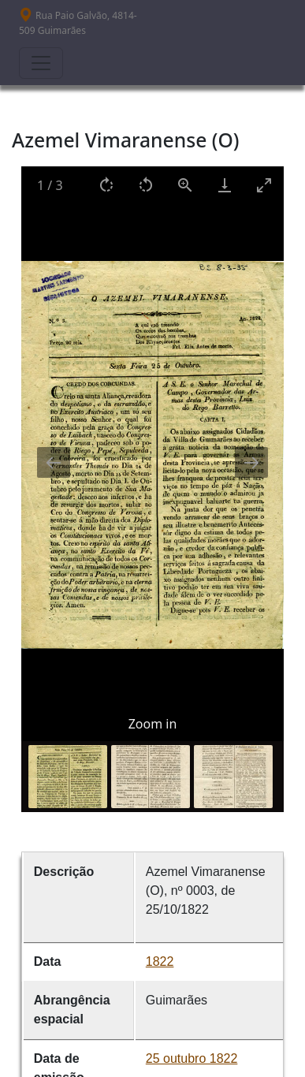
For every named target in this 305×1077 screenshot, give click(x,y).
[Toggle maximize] (264, 184)
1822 (160, 961)
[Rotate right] (106, 184)
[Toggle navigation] (41, 63)
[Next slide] (251, 462)
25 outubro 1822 (192, 1058)
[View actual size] (185, 184)
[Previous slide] (53, 462)
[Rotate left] (146, 184)
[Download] (224, 184)
